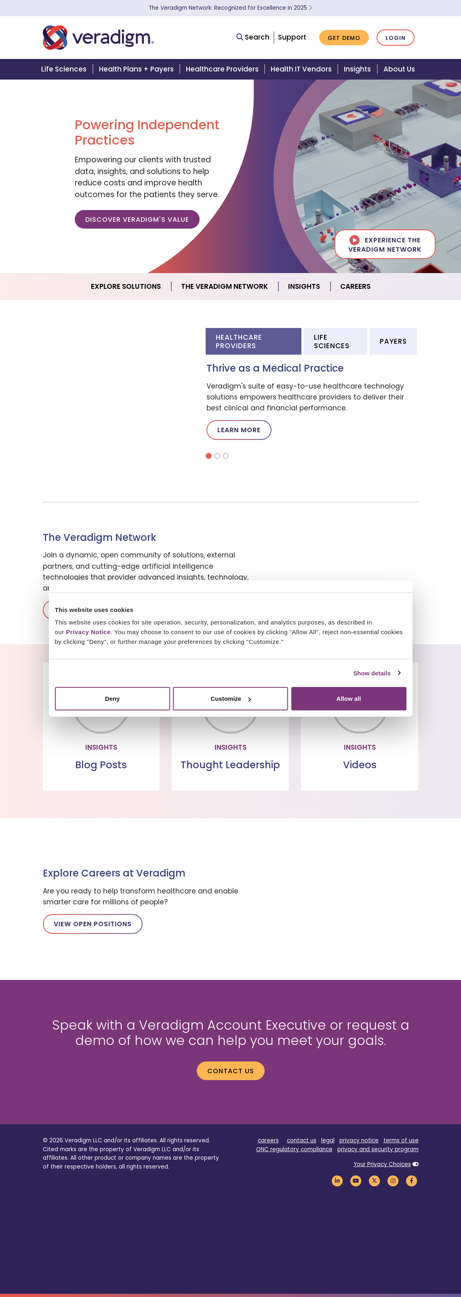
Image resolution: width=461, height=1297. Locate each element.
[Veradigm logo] (98, 37)
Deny (112, 698)
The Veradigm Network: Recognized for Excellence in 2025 (230, 8)
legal (328, 1140)
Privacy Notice (88, 632)
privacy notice (359, 1140)
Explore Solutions (126, 286)
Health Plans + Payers (136, 69)
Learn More (239, 430)
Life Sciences (63, 69)
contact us (301, 1140)
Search (252, 37)
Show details (372, 672)
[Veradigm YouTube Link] (356, 1181)
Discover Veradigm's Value (137, 219)
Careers (355, 286)
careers (268, 1140)
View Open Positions (93, 924)
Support (292, 37)
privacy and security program (378, 1149)
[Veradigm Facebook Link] (412, 1181)
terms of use (401, 1140)
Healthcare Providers (222, 69)
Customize (231, 698)
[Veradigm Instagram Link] (393, 1181)
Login (395, 38)
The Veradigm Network (224, 286)
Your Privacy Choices (382, 1164)
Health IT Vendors (301, 69)
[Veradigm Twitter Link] (374, 1181)
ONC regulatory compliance (294, 1149)
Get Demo (344, 38)
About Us (399, 69)
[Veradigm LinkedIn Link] (337, 1181)
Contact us (230, 1071)
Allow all (349, 698)
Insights (357, 69)
